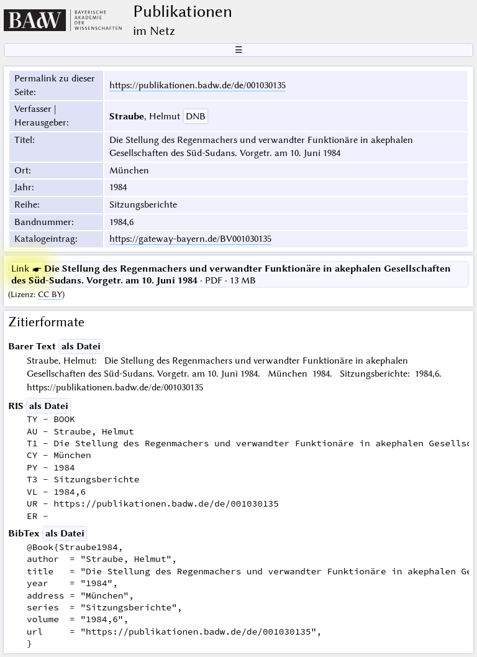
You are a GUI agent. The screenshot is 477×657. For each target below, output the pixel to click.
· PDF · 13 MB (231, 274)
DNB (196, 116)
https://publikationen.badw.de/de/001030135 (197, 85)
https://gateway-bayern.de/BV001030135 (190, 238)
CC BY (50, 294)
